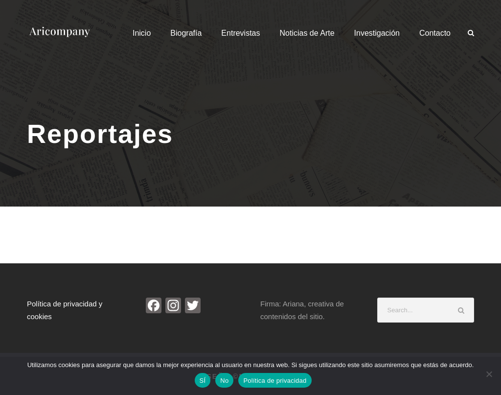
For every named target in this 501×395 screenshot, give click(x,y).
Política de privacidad (274, 380)
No (224, 380)
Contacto (435, 33)
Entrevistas (240, 33)
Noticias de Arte (307, 33)
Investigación (377, 33)
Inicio (142, 33)
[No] (489, 374)
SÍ (203, 380)
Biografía (186, 33)
